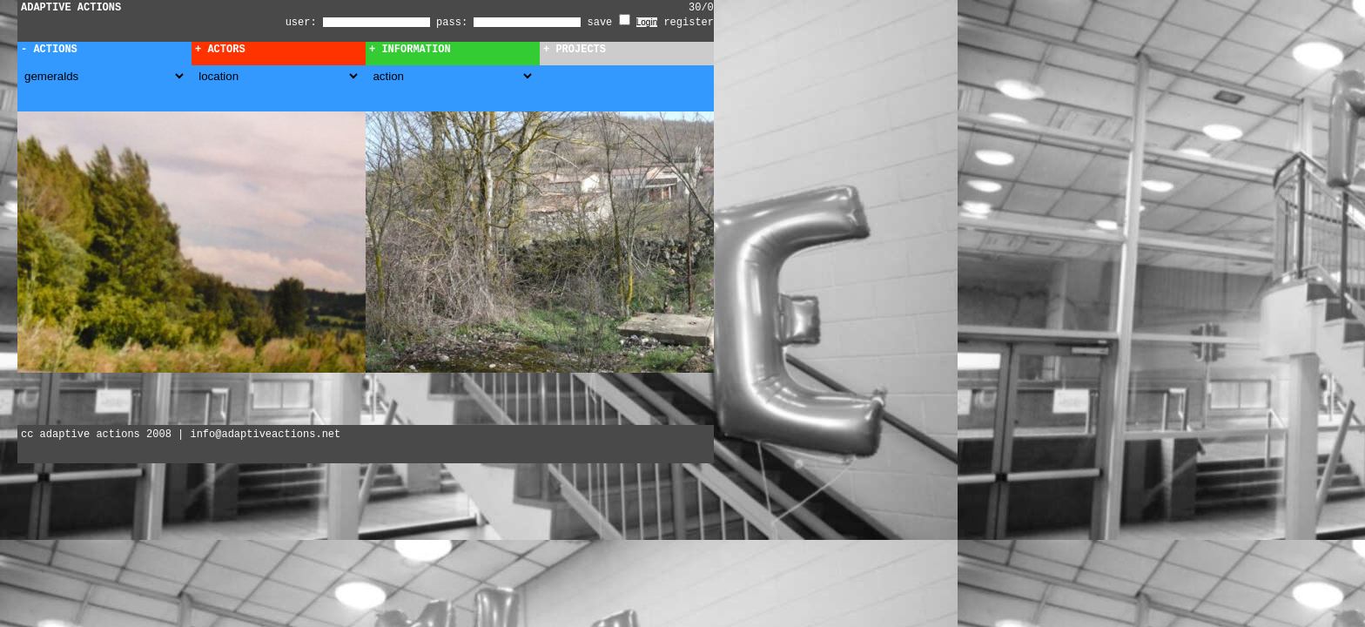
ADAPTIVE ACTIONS (71, 8)
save (609, 23)
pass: (451, 23)
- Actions (49, 50)
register (688, 23)
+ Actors (220, 50)
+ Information (410, 50)
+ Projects (574, 50)
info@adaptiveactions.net (265, 434)
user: (304, 23)
